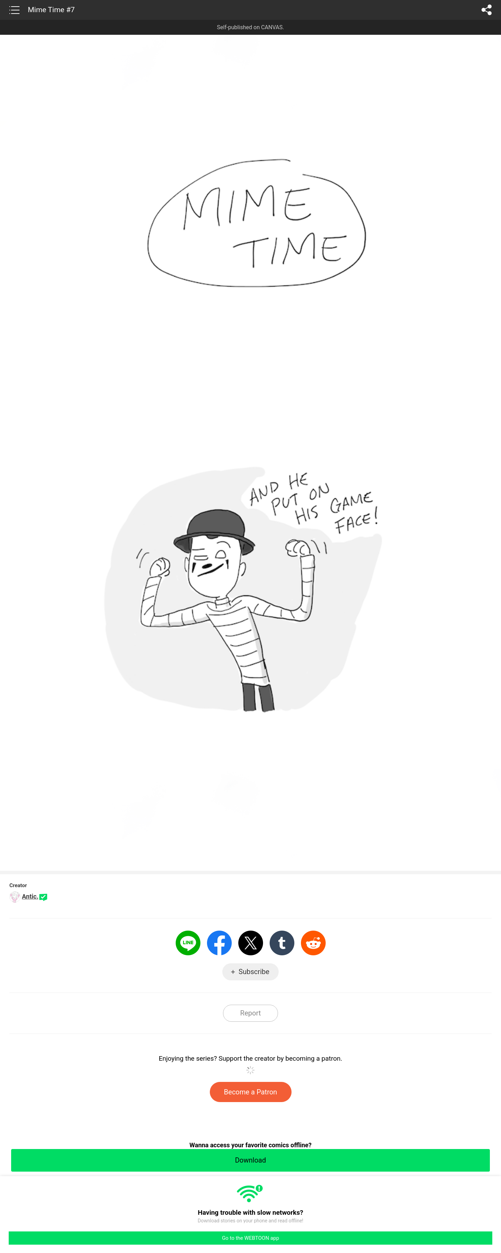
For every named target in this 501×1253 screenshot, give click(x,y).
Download (250, 1160)
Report (250, 1013)
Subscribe (254, 971)
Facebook (219, 943)
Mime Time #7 (51, 10)
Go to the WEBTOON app (250, 1238)
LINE (188, 943)
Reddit (313, 943)
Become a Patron (250, 1092)
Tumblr (282, 943)
